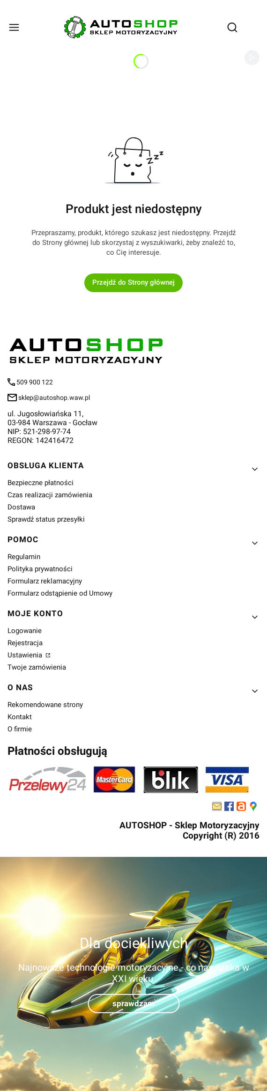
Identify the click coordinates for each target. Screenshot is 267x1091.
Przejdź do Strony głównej (133, 282)
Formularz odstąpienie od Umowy (59, 593)
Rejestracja (25, 643)
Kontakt (19, 717)
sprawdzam (133, 1003)
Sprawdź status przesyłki (46, 519)
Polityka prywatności (40, 569)
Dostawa (21, 507)
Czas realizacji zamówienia (49, 495)
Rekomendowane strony (45, 704)
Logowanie (24, 631)
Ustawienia (25, 655)
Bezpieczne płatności (40, 483)
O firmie (19, 729)
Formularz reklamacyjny (44, 581)
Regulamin (23, 557)
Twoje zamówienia (36, 667)
